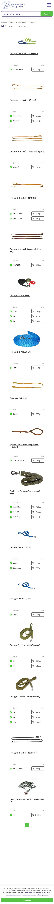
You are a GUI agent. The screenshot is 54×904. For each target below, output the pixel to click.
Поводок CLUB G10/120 (20, 547)
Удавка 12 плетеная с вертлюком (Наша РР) (24, 446)
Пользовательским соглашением (31, 892)
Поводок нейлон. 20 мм (20, 352)
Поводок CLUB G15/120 (20, 599)
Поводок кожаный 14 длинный (23, 753)
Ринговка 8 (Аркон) (18, 398)
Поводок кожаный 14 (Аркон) (23, 198)
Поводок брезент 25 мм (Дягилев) (25, 696)
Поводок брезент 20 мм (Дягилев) (25, 645)
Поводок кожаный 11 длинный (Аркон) (27, 151)
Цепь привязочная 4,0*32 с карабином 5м (27, 800)
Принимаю (27, 900)
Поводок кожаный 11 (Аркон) (23, 100)
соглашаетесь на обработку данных (35, 895)
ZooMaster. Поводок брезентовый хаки (25, 492)
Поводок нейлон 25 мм (20, 295)
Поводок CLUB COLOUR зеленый (24, 54)
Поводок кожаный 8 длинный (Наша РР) (26, 250)
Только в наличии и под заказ (14, 26)
